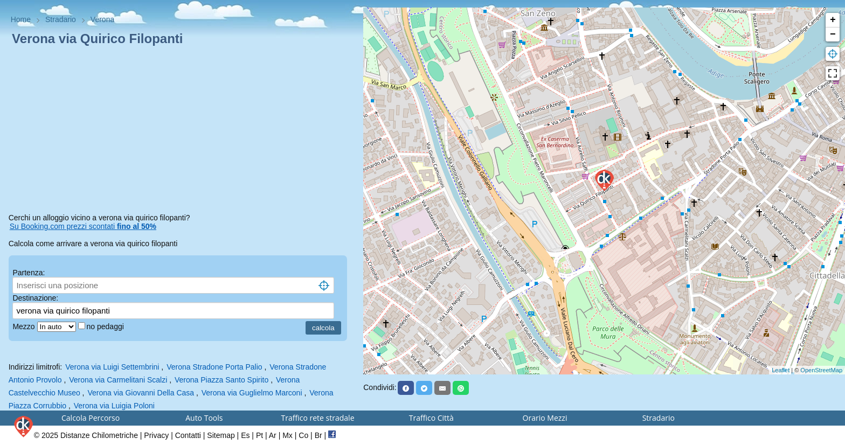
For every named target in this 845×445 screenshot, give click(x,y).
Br (318, 435)
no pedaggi (106, 326)
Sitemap (220, 435)
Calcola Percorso (90, 418)
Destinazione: (35, 298)
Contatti (188, 435)
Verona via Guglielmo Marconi (252, 392)
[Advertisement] (182, 131)
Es (245, 435)
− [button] (833, 34)
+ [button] (833, 19)
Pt (259, 435)
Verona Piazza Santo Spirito (221, 380)
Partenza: (28, 272)
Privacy (156, 435)
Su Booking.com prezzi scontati (83, 226)
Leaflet (780, 370)
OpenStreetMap (821, 370)
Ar (272, 435)
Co (303, 435)
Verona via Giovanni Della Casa (140, 392)
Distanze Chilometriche (99, 435)
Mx (287, 435)
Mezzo (24, 326)
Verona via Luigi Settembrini (112, 367)
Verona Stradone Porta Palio (214, 367)
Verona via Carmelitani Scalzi (118, 380)
